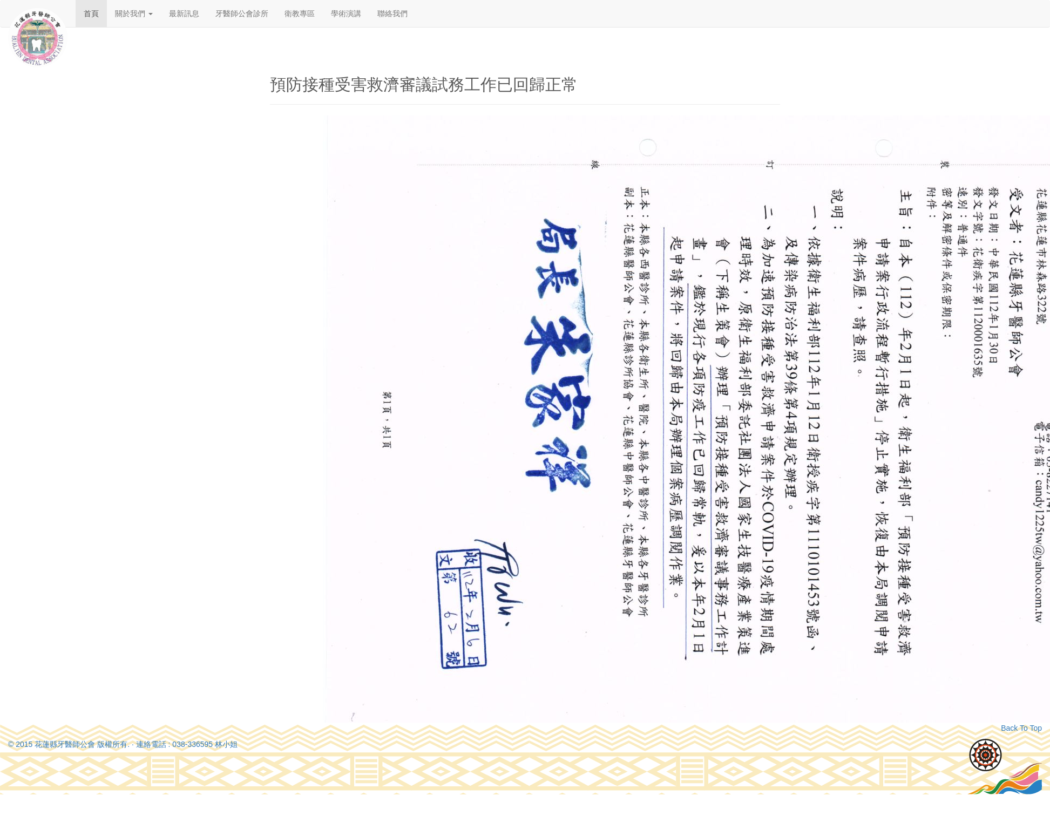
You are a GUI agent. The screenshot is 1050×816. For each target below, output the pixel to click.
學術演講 (346, 13)
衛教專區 (299, 13)
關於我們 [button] (134, 13)
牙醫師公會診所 (241, 13)
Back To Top (1021, 728)
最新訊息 (184, 13)
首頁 (91, 13)
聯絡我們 (392, 13)
